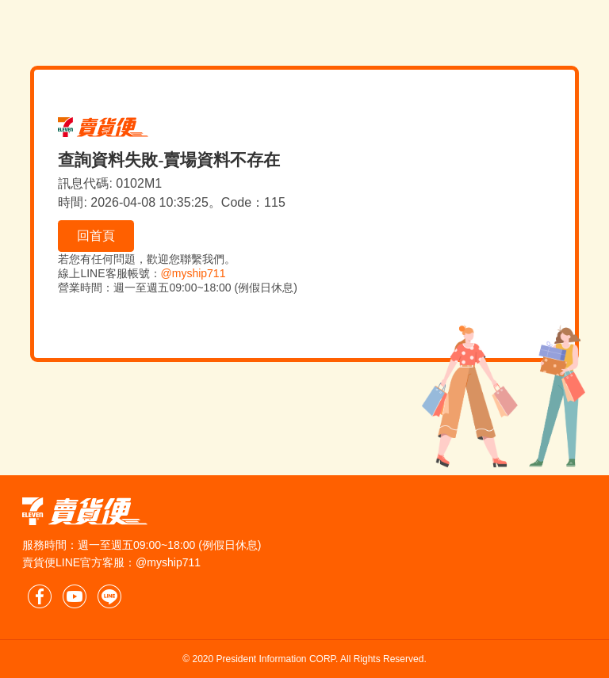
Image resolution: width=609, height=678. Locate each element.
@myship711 (193, 273)
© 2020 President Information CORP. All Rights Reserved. (304, 659)
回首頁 (96, 235)
